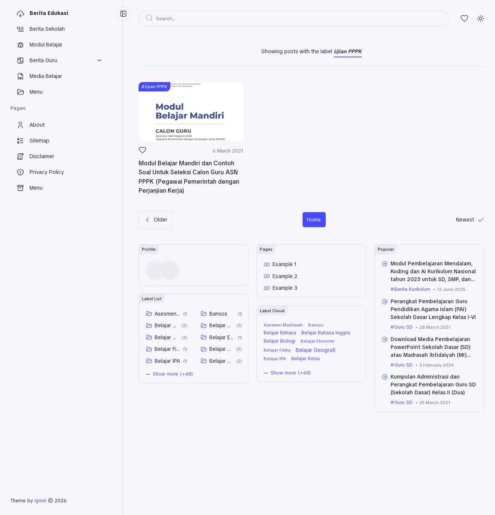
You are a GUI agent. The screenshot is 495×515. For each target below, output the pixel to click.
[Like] (142, 152)
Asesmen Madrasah (167, 313)
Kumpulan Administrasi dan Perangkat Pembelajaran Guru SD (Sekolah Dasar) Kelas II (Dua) (433, 384)
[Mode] (481, 18)
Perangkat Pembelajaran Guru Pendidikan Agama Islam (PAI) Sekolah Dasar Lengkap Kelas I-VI (433, 309)
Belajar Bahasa (167, 325)
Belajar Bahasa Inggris (221, 325)
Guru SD (403, 327)
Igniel (40, 500)
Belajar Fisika (167, 349)
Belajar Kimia (221, 361)
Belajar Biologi (167, 337)
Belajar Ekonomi (222, 337)
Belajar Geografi (221, 349)
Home (314, 219)
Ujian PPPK (156, 86)
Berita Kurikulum (412, 289)
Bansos (218, 313)
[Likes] (464, 18)
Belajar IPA (167, 361)
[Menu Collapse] (123, 14)
